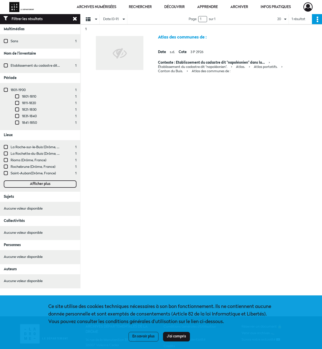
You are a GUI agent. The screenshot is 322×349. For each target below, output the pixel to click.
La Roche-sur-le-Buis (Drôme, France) (40, 147)
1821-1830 (29, 109)
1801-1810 (29, 96)
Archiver (239, 7)
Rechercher (140, 7)
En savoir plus (143, 336)
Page (192, 19)
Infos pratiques (276, 7)
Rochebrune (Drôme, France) (33, 167)
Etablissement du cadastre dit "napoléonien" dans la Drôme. (57, 65)
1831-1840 (29, 116)
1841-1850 (29, 123)
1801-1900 (18, 90)
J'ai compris (176, 336)
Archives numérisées (96, 7)
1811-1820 (29, 103)
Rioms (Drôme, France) (28, 160)
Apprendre (207, 7)
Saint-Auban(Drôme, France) (33, 173)
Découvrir (174, 7)
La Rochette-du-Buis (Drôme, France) (40, 154)
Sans (14, 41)
